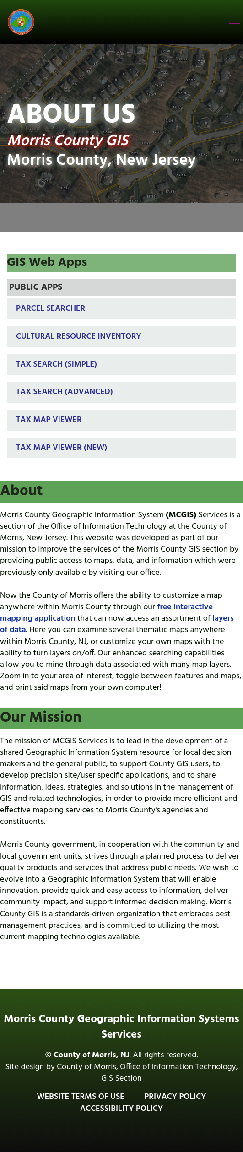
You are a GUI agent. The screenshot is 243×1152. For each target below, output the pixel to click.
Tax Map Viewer (49, 420)
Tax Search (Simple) (56, 364)
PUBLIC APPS (35, 287)
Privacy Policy (175, 1096)
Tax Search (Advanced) (64, 392)
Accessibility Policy (121, 1108)
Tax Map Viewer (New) (61, 447)
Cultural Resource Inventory (78, 336)
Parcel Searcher (50, 308)
